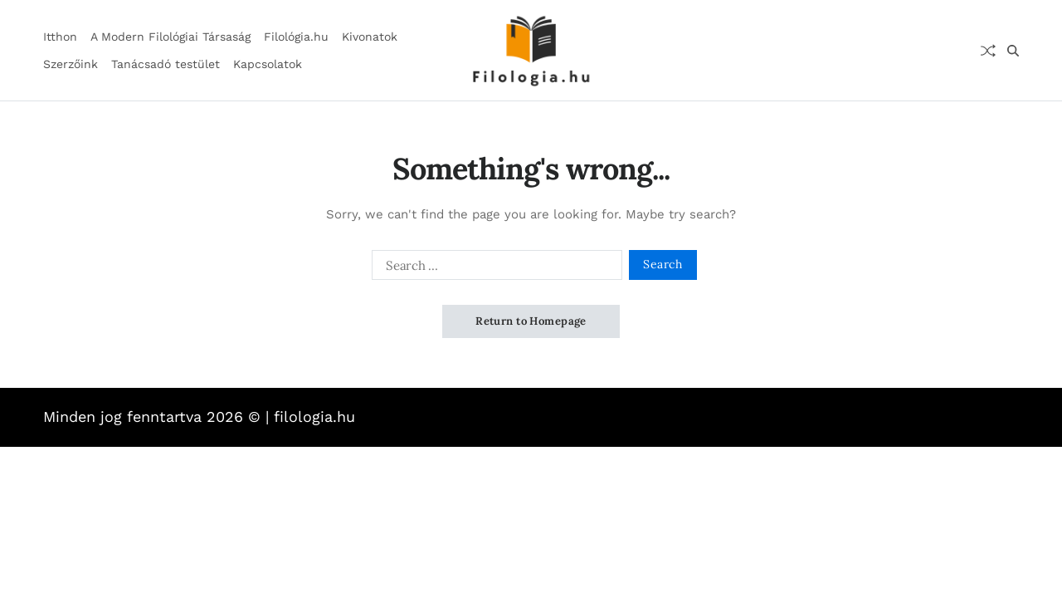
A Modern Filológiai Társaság (170, 36)
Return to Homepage (531, 321)
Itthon (60, 36)
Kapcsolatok (267, 64)
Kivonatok (369, 36)
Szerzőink (70, 64)
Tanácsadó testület (165, 64)
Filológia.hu (296, 36)
